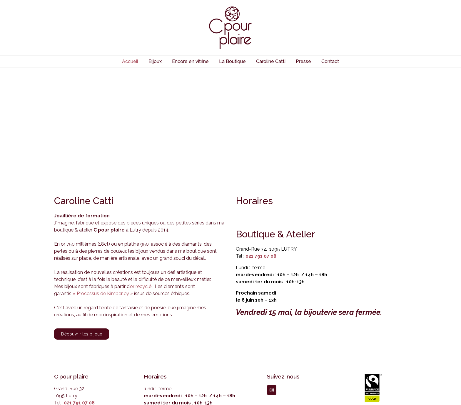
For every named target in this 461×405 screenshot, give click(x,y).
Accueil (130, 61)
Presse (303, 61)
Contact (330, 61)
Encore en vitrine (190, 61)
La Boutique (232, 61)
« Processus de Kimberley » (103, 207)
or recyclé (140, 200)
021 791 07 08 (260, 170)
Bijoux (155, 61)
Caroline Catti (270, 61)
